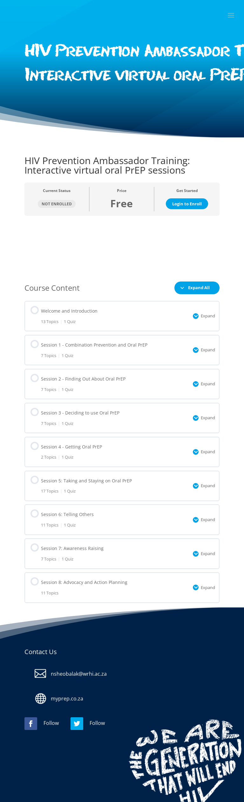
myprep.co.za (67, 698)
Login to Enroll (187, 204)
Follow (51, 722)
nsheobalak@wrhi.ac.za (79, 673)
